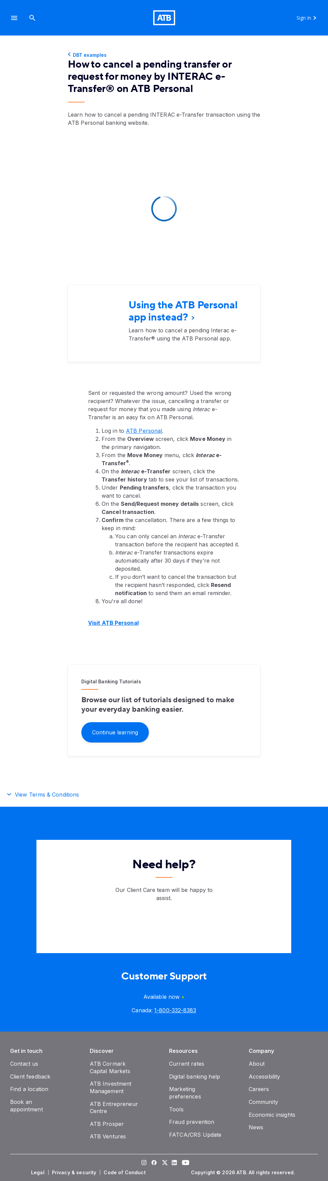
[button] (14, 18)
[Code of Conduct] (125, 1172)
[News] (256, 1127)
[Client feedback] (30, 1076)
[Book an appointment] (26, 1106)
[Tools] (176, 1109)
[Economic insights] (272, 1114)
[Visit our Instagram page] (144, 1163)
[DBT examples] (164, 55)
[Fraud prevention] (191, 1121)
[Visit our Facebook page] (154, 1163)
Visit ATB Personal (113, 622)
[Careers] (259, 1089)
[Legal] (38, 1172)
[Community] (263, 1102)
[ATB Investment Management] (111, 1087)
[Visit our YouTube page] (184, 1163)
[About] (257, 1063)
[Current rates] (186, 1063)
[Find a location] (29, 1089)
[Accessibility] (264, 1076)
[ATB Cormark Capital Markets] (110, 1067)
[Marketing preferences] (185, 1093)
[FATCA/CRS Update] (195, 1134)
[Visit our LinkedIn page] (174, 1163)
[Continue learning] (115, 732)
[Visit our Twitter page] (164, 1163)
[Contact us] (24, 1063)
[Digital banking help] (194, 1076)
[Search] (32, 18)
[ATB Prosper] (107, 1123)
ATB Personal (144, 430)
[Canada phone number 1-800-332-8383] (175, 1010)
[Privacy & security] (75, 1172)
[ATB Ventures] (108, 1136)
